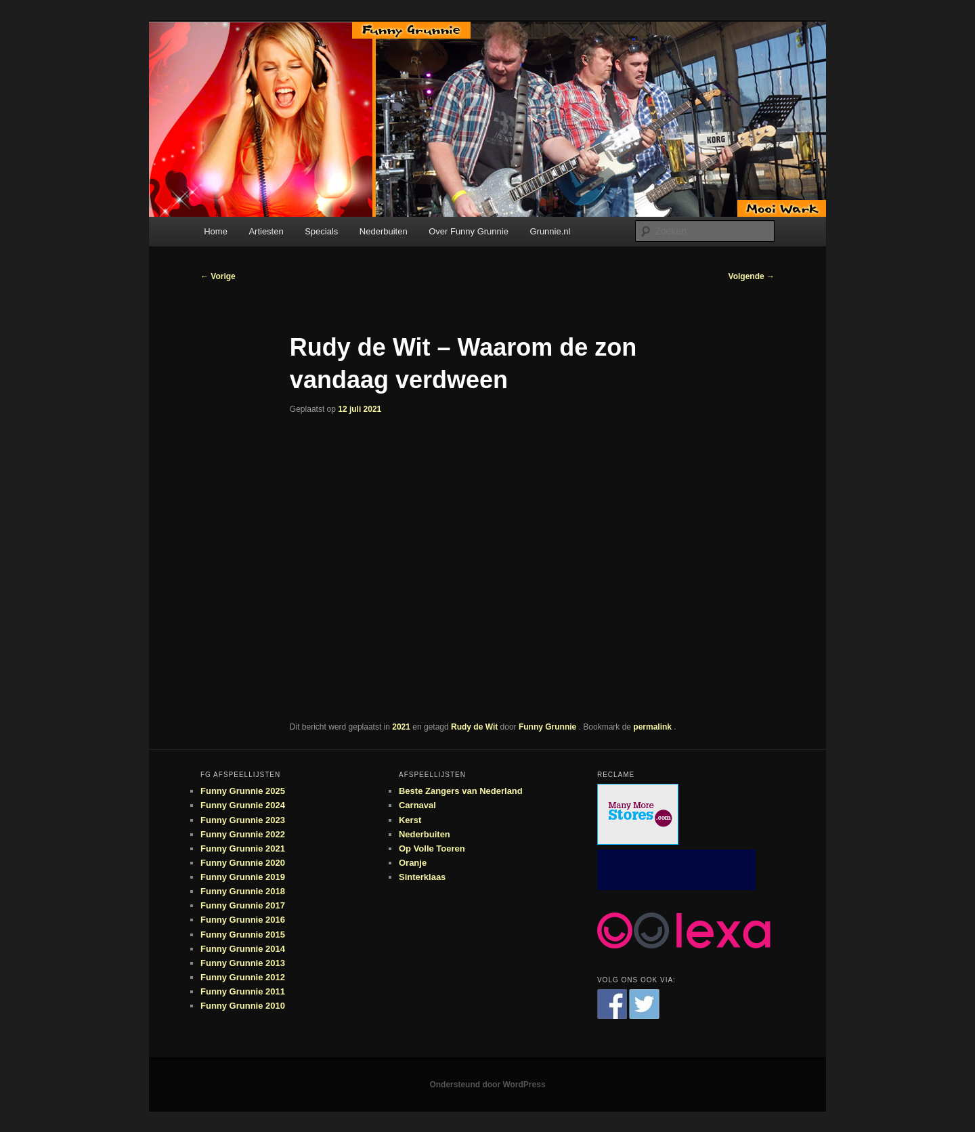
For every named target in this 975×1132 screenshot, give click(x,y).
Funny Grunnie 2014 (242, 949)
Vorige (218, 276)
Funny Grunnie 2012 (242, 977)
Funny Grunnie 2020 (242, 863)
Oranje (413, 863)
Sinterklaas (422, 877)
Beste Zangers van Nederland (461, 791)
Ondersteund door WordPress (487, 1084)
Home (216, 231)
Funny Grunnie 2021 (242, 848)
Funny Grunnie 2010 (242, 1006)
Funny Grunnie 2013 (242, 963)
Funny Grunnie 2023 (242, 820)
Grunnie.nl (549, 231)
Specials (321, 231)
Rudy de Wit (474, 727)
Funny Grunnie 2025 (242, 791)
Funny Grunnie (549, 727)
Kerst (410, 820)
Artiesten (265, 231)
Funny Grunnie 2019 (242, 877)
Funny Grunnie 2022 (242, 834)
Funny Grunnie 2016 (242, 920)
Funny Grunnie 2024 (242, 805)
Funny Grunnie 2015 (242, 934)
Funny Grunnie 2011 (242, 991)
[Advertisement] (676, 870)
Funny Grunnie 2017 (242, 905)
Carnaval (417, 805)
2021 (401, 727)
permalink (653, 727)
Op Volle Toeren (432, 848)
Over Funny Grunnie (468, 231)
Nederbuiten (384, 231)
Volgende (752, 276)
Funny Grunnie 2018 (242, 891)
